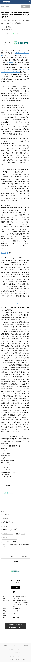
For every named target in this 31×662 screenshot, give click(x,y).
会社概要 (5, 645)
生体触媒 (13, 529)
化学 (12, 522)
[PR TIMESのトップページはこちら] (6, 2)
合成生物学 (5, 529)
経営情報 (5, 514)
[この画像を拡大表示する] (7, 493)
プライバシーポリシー (16, 645)
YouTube (11, 303)
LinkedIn (3, 253)
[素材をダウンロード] (18, 33)
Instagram (17, 303)
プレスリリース (11, 556)
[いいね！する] (2, 33)
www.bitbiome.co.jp (16, 246)
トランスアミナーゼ (8, 533)
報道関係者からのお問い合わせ (15, 649)
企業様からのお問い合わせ (15, 652)
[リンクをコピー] (21, 33)
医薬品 (23, 533)
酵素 (17, 533)
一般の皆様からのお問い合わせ (15, 656)
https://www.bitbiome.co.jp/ (19, 596)
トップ (4, 556)
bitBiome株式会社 (21, 556)
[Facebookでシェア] (10, 33)
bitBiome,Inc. (10, 62)
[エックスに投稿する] (7, 33)
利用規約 (26, 645)
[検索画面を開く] (29, 2)
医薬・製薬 (5, 522)
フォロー (15, 587)
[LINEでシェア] (13, 33)
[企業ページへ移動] (15, 571)
